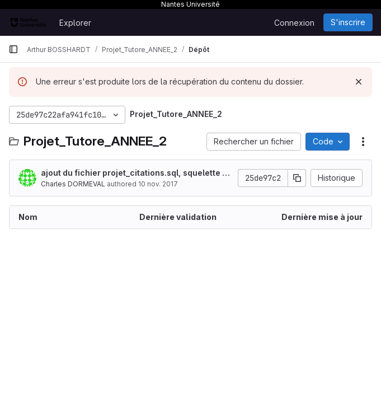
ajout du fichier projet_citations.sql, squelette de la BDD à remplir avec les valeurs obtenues (136, 173)
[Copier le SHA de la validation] (297, 178)
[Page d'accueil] (28, 22)
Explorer (75, 22)
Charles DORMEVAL (73, 184)
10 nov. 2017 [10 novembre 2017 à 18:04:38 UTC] (158, 184)
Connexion (294, 22)
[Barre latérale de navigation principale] (13, 49)
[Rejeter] (358, 81)
